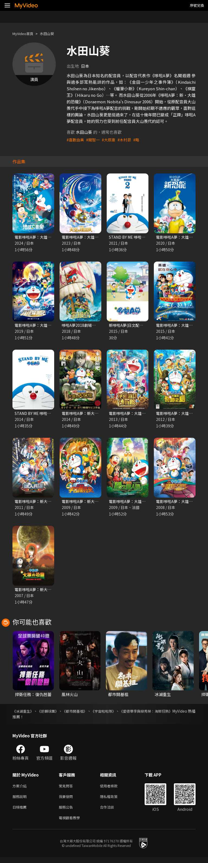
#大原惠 (111, 139)
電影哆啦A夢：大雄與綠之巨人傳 (138, 503)
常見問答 (67, 789)
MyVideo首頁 (24, 33)
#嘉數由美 (76, 139)
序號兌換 (197, 5)
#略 (140, 139)
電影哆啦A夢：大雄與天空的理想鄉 (93, 237)
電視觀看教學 (71, 823)
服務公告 (67, 812)
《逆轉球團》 (53, 713)
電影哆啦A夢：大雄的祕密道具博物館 (142, 414)
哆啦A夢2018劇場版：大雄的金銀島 (94, 326)
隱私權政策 (113, 800)
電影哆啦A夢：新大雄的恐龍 (40, 592)
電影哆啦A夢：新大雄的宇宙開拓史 (93, 503)
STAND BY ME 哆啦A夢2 (131, 237)
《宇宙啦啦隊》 (118, 713)
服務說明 (20, 800)
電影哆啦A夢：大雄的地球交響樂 (44, 237)
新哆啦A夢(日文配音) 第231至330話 (141, 326)
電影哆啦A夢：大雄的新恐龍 (181, 237)
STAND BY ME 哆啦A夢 (35, 414)
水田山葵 (52, 33)
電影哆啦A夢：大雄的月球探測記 (44, 326)
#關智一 (94, 139)
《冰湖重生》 (23, 713)
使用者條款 (113, 789)
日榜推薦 (20, 812)
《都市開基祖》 (85, 713)
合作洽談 (111, 812)
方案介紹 (20, 789)
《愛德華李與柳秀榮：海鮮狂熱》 (167, 713)
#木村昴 (127, 139)
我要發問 (67, 800)
